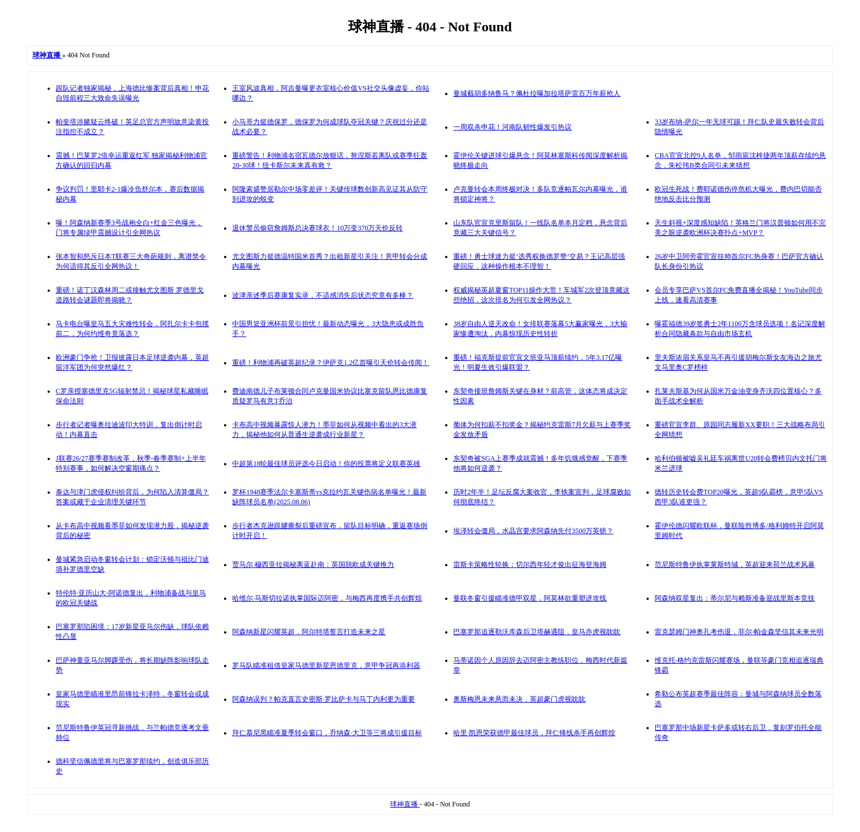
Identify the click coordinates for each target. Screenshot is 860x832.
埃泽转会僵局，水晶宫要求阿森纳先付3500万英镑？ (533, 531)
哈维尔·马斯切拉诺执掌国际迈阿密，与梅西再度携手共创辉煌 (327, 598)
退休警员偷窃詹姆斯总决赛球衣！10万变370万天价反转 (317, 228)
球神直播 (405, 804)
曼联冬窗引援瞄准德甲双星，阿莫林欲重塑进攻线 (529, 598)
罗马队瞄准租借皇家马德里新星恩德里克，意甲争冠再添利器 (326, 665)
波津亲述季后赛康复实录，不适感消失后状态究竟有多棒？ (322, 295)
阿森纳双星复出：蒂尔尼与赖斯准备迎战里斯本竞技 (735, 598)
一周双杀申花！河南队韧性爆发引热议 (512, 127)
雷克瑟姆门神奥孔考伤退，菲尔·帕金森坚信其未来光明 (739, 632)
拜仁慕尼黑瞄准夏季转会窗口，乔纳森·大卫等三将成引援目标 (327, 733)
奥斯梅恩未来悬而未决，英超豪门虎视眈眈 (519, 699)
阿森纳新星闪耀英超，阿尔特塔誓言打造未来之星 (308, 632)
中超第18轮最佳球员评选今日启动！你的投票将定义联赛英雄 (326, 464)
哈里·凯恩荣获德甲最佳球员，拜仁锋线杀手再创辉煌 (534, 733)
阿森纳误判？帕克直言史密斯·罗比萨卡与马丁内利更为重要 (323, 699)
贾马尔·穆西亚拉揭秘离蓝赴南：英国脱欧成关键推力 (313, 564)
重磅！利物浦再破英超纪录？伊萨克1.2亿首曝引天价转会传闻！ (330, 363)
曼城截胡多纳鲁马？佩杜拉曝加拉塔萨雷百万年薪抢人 (536, 93)
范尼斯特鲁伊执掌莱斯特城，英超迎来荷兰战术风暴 (735, 564)
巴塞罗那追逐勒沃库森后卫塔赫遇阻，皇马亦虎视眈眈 (536, 632)
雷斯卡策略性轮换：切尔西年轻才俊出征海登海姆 (529, 564)
